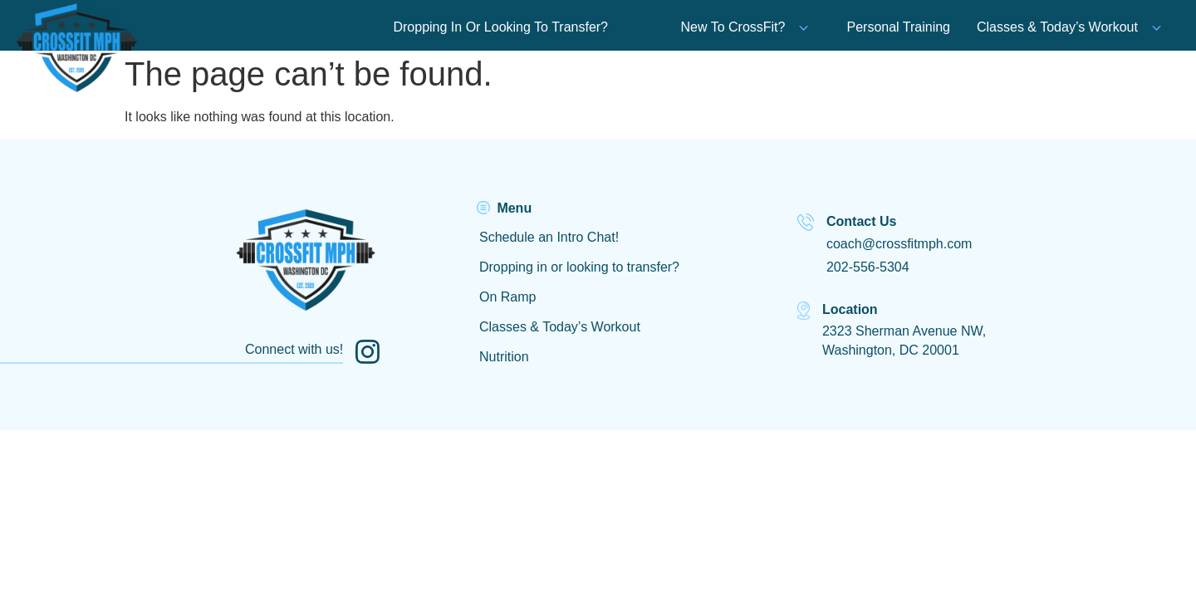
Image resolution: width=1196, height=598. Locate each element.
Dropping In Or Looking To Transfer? (500, 27)
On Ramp (507, 297)
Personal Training (898, 27)
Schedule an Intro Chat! (549, 237)
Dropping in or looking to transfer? (579, 267)
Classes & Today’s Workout (1057, 27)
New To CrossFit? (745, 27)
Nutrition (504, 357)
